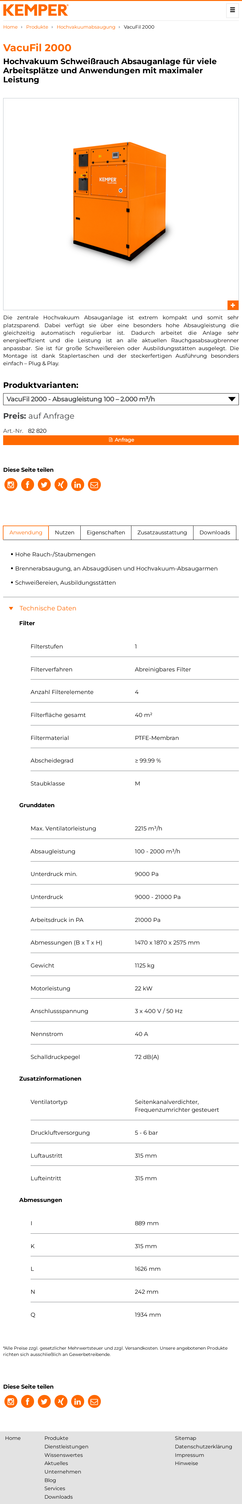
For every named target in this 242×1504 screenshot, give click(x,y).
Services (54, 1488)
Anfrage (121, 440)
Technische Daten (48, 608)
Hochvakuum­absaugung (87, 27)
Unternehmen (62, 1472)
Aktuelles (56, 1463)
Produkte (37, 27)
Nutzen (64, 532)
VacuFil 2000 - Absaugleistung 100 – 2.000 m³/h (121, 399)
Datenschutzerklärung (203, 1447)
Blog (50, 1480)
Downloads (214, 532)
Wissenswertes (63, 1455)
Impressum (189, 1455)
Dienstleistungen (66, 1447)
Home (11, 27)
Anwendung (26, 532)
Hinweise (186, 1463)
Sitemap (185, 1438)
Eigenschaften (106, 532)
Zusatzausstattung (162, 532)
